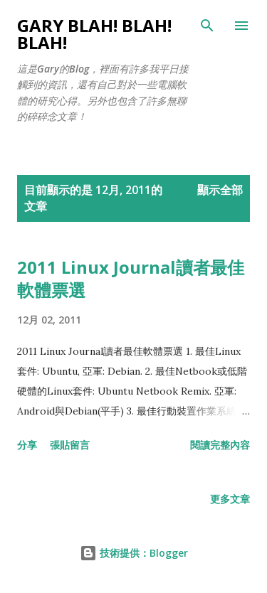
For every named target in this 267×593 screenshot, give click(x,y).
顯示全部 (220, 190)
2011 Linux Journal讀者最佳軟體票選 (130, 278)
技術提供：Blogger (134, 553)
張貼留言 (70, 445)
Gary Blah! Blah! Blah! (94, 34)
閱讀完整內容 (220, 445)
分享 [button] (27, 445)
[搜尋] (207, 25)
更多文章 (230, 499)
